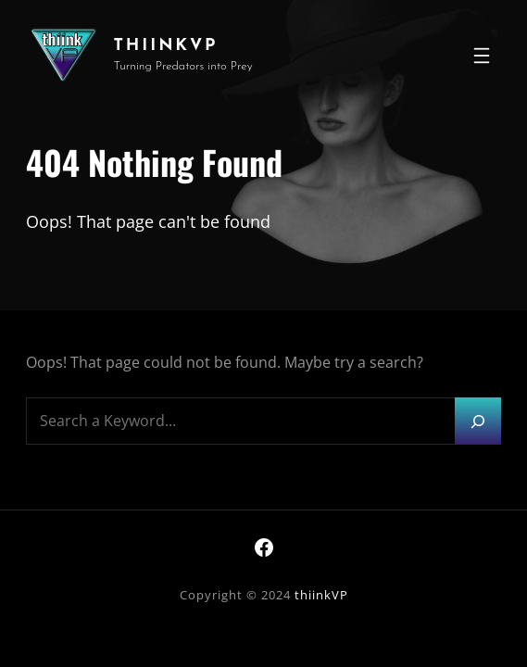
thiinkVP (165, 46)
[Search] (478, 421)
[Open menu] (481, 55)
